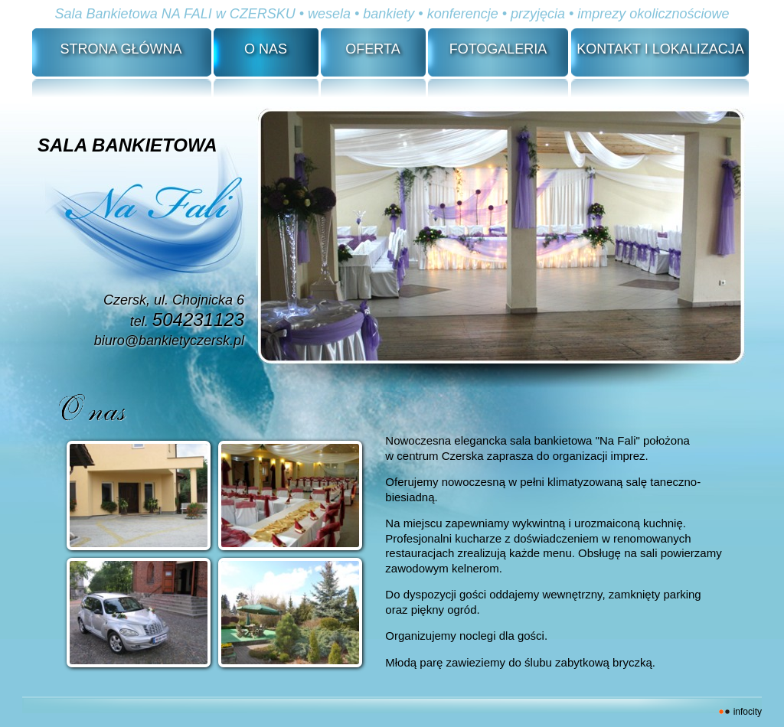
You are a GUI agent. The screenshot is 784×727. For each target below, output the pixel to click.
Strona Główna (120, 49)
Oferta (372, 49)
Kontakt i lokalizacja (660, 49)
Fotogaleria (498, 49)
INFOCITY (747, 711)
